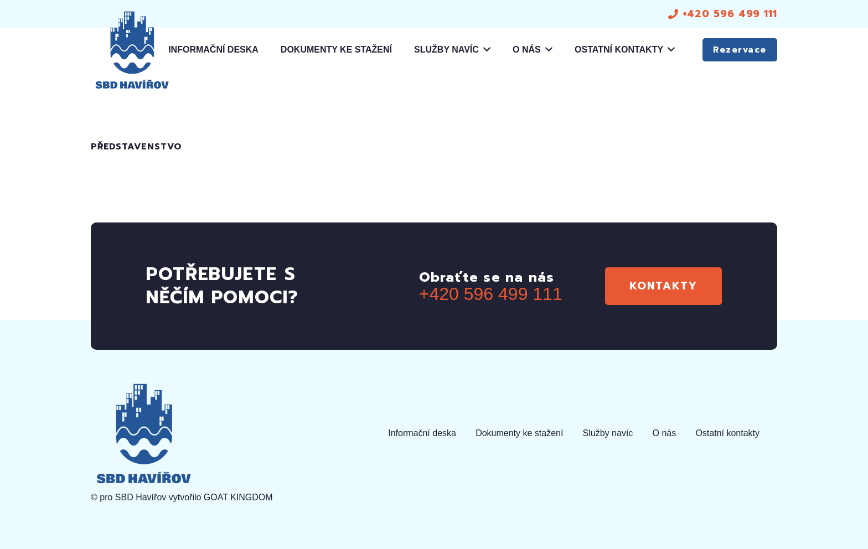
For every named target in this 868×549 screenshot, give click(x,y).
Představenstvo (136, 146)
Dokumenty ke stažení (519, 433)
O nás (664, 433)
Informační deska (422, 433)
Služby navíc (608, 433)
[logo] (132, 50)
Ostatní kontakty (727, 433)
